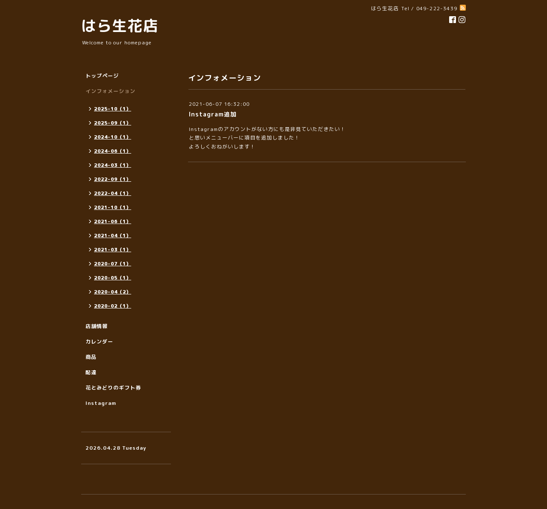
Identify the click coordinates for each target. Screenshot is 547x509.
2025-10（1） (112, 108)
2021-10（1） (112, 207)
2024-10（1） (112, 137)
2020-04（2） (112, 291)
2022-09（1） (112, 179)
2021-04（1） (112, 235)
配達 (91, 372)
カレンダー (99, 341)
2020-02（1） (112, 305)
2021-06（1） (112, 221)
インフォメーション (110, 91)
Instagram (100, 403)
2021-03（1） (112, 249)
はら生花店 (119, 25)
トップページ (102, 75)
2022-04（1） (112, 193)
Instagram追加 (213, 114)
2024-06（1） (112, 151)
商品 (91, 357)
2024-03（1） (112, 165)
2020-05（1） (112, 277)
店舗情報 (96, 326)
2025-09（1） (112, 122)
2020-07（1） (112, 263)
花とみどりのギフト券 (113, 387)
